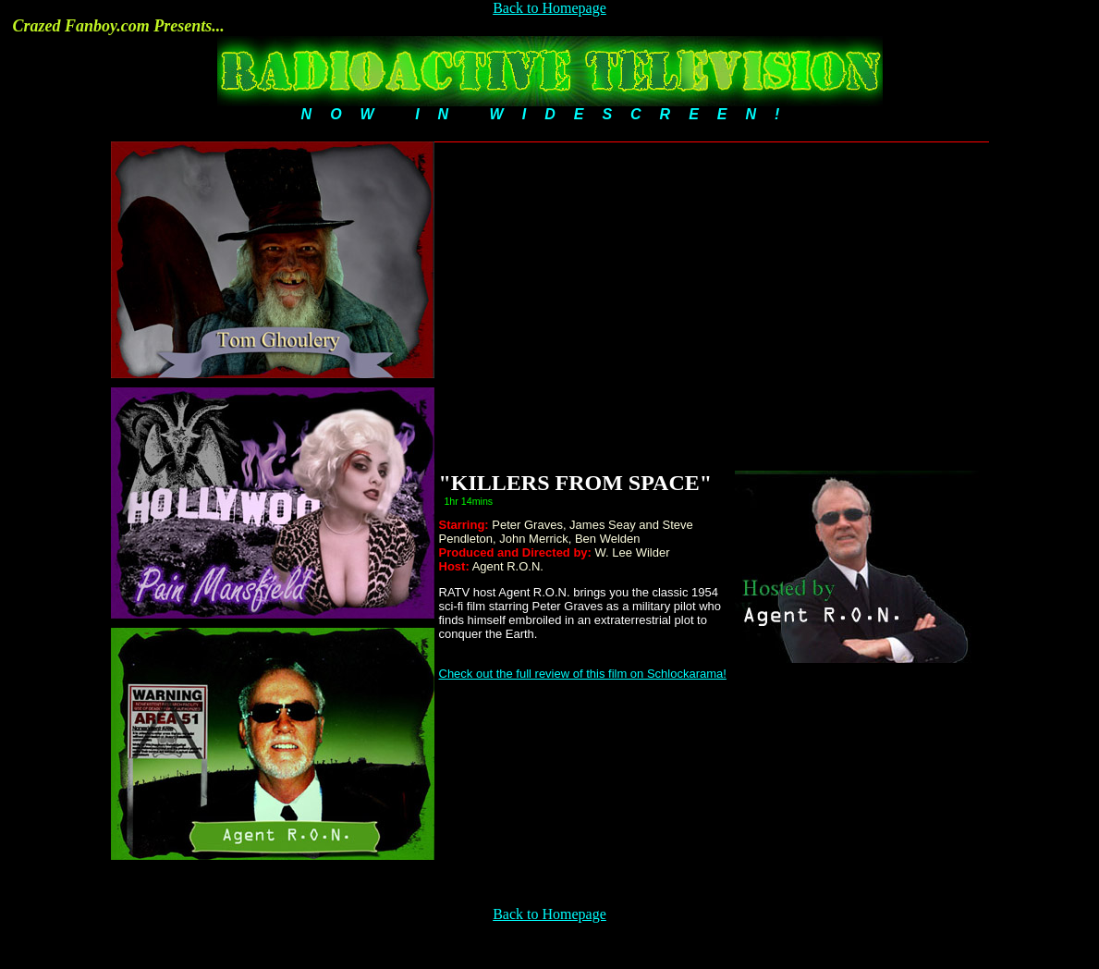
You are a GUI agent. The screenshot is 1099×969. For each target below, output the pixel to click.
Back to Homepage (549, 8)
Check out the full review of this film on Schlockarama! (583, 674)
